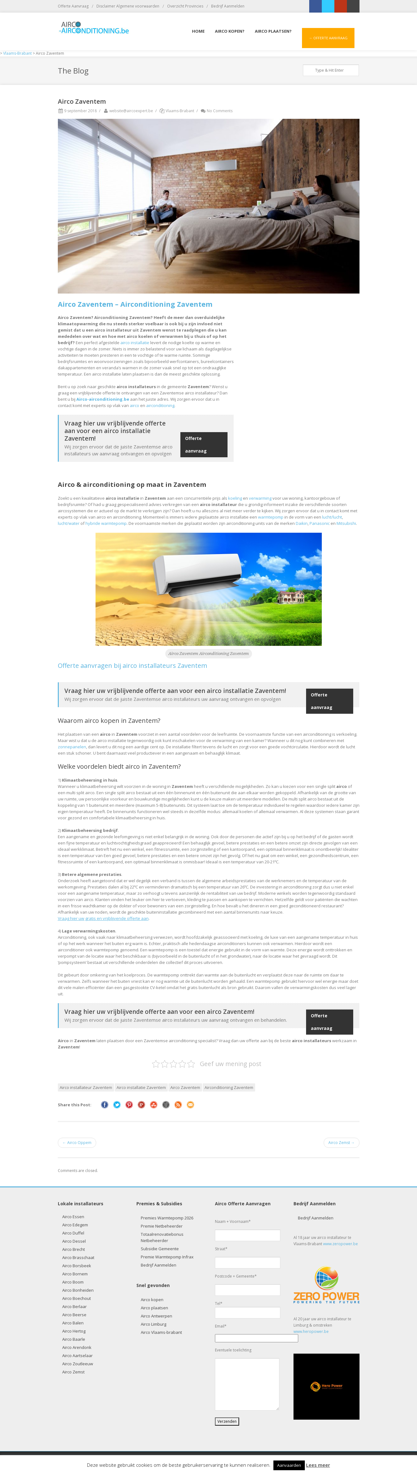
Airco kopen (152, 1299)
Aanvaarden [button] (289, 1465)
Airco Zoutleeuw (77, 1364)
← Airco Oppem (77, 1142)
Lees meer (318, 1465)
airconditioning (160, 405)
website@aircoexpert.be (128, 110)
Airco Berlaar (74, 1306)
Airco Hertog (73, 1331)
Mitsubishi (346, 523)
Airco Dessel (74, 1241)
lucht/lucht (332, 517)
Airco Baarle (73, 1339)
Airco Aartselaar (77, 1355)
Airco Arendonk (76, 1347)
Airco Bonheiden (78, 1290)
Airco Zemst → (341, 1142)
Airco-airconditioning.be (102, 399)
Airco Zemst (73, 1372)
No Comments (216, 110)
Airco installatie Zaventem (141, 1087)
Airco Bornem (75, 1274)
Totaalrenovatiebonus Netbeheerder (162, 1237)
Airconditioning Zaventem (229, 1087)
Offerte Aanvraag (73, 6)
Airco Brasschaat (78, 1257)
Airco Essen (73, 1216)
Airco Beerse (74, 1314)
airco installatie (134, 342)
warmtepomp (270, 517)
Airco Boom (73, 1282)
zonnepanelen (72, 747)
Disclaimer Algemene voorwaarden (127, 6)
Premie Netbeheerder (162, 1226)
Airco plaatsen (154, 1308)
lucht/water (69, 523)
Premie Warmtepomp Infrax (167, 1257)
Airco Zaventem (185, 1087)
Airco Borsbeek (76, 1265)
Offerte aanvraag (196, 444)
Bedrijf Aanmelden (227, 6)
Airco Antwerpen (156, 1316)
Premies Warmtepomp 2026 (167, 1218)
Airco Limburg (153, 1324)
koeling (235, 498)
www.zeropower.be (340, 1243)
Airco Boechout (76, 1298)
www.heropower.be (311, 1331)
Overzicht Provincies (185, 6)
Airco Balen (73, 1323)
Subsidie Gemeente (160, 1248)
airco (134, 405)
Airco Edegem (75, 1225)
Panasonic (320, 523)
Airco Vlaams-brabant (161, 1332)
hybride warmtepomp (106, 523)
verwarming (260, 498)
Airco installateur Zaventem (86, 1087)
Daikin (302, 523)
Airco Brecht (73, 1249)
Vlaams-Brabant (180, 110)
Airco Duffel (73, 1233)
